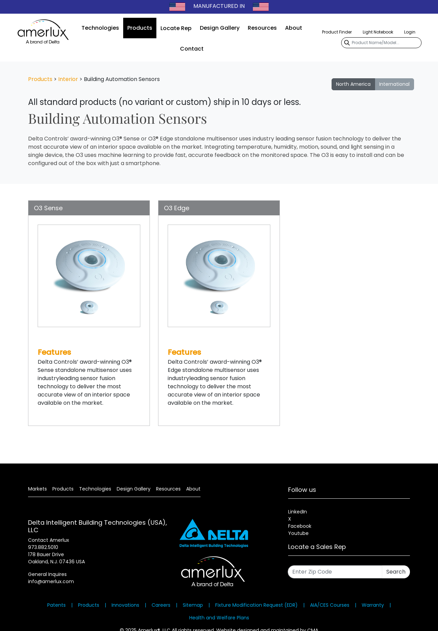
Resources (262, 28)
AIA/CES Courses (329, 605)
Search (395, 572)
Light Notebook (378, 32)
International (394, 84)
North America (353, 84)
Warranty (373, 605)
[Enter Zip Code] (335, 571)
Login (409, 32)
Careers (161, 605)
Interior (68, 79)
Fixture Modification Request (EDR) (256, 605)
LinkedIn (297, 511)
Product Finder (337, 32)
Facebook (299, 526)
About (293, 28)
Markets (37, 488)
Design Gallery (220, 28)
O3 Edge (176, 208)
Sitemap (193, 605)
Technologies (100, 28)
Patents (56, 605)
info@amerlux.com (51, 581)
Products (139, 28)
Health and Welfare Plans (219, 617)
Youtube (298, 533)
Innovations (125, 605)
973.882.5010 (43, 547)
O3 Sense (48, 208)
